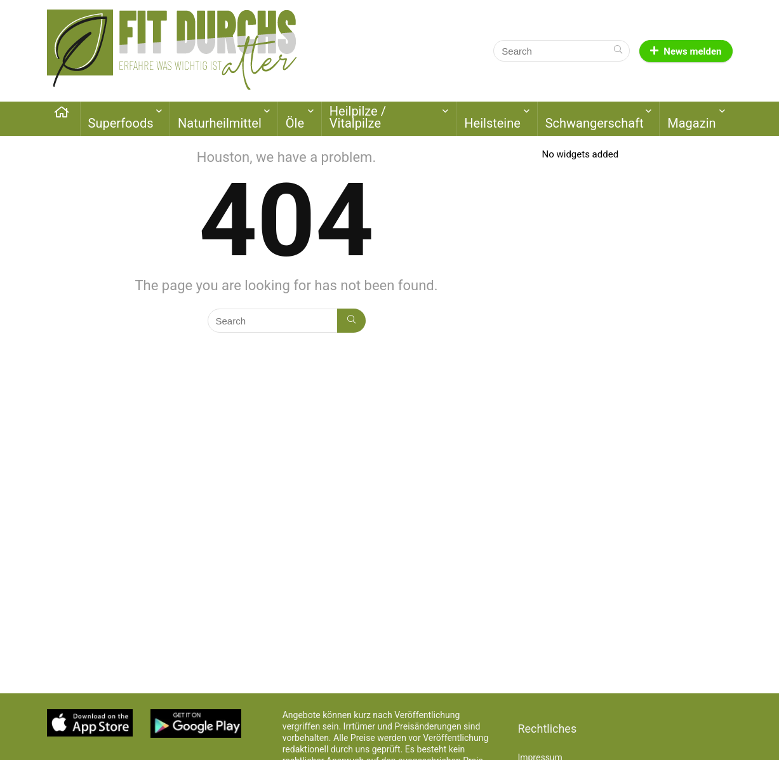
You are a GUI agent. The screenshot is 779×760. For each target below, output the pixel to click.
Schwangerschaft (594, 123)
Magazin (691, 123)
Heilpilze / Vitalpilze (358, 117)
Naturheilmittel (220, 123)
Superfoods (121, 123)
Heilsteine (492, 123)
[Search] (618, 51)
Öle (295, 123)
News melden (685, 51)
